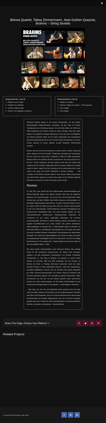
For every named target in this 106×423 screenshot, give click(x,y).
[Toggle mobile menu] (102, 3)
